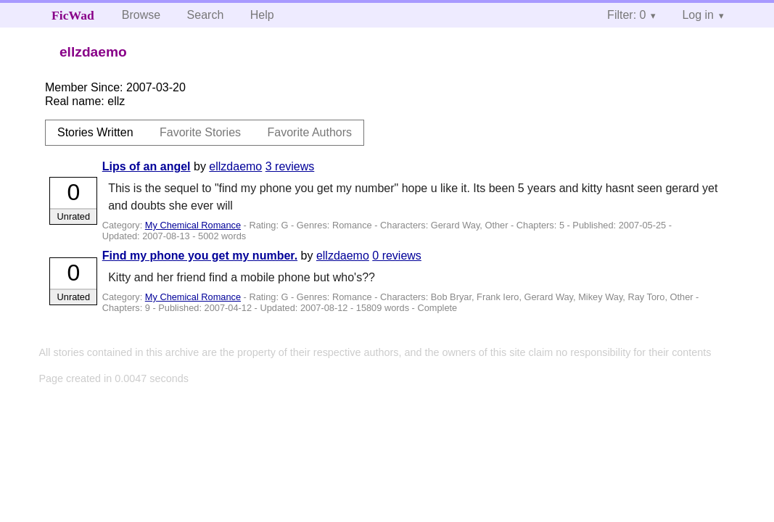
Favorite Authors (310, 132)
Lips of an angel (146, 166)
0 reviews (396, 255)
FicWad (73, 15)
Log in (698, 15)
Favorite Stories (200, 132)
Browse (141, 15)
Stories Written (95, 132)
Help (262, 15)
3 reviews (290, 166)
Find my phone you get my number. (199, 255)
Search (205, 15)
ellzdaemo (235, 166)
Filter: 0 (626, 15)
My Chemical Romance (193, 225)
